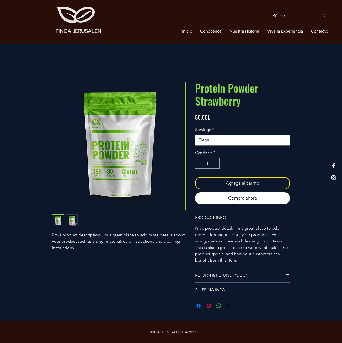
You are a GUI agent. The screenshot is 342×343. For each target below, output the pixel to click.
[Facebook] (334, 166)
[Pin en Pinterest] (208, 305)
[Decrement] (199, 163)
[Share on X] (229, 305)
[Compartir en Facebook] (198, 305)
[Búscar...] (291, 15)
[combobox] (242, 140)
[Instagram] (334, 177)
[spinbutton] (207, 163)
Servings (204, 129)
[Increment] (215, 163)
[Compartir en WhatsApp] (219, 305)
